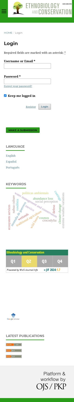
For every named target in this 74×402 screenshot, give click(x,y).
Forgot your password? (18, 86)
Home (8, 32)
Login (44, 106)
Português (12, 167)
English (11, 155)
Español (11, 161)
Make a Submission (22, 130)
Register (31, 106)
